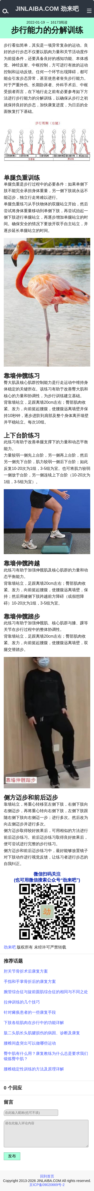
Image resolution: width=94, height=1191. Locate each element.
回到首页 (47, 1176)
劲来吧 (10, 947)
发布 (12, 1156)
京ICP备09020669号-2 (46, 1185)
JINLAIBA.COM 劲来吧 (47, 8)
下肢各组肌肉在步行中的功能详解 (34, 1022)
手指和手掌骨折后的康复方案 (30, 981)
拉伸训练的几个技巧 (22, 1002)
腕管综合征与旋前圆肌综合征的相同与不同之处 (46, 992)
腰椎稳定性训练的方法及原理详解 (34, 1069)
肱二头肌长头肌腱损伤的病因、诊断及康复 (42, 1033)
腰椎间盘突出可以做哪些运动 (30, 1043)
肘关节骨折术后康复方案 (26, 971)
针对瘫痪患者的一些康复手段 (30, 1012)
